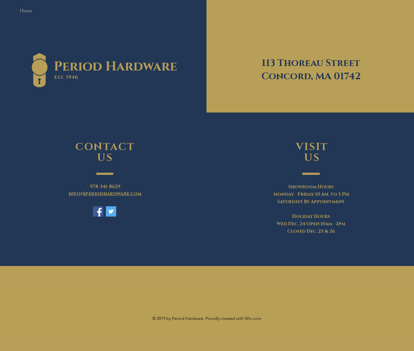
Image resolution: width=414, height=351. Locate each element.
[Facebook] (98, 211)
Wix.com (253, 318)
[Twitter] (111, 211)
